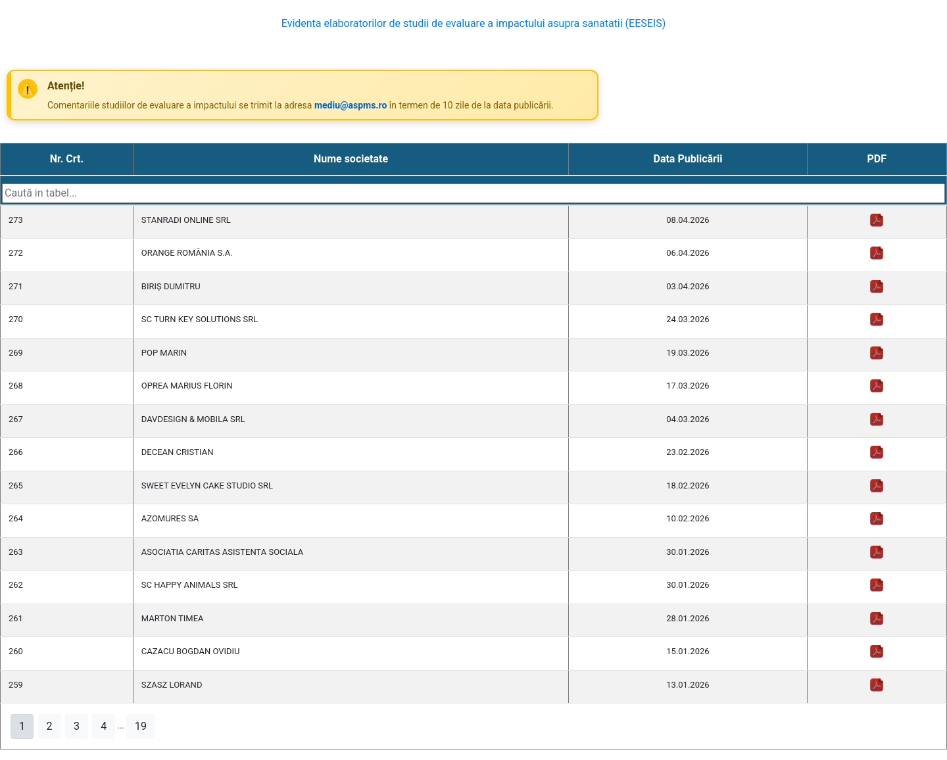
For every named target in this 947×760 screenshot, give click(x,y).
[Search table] (473, 193)
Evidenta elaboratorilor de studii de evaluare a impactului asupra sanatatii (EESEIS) (473, 23)
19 (141, 726)
